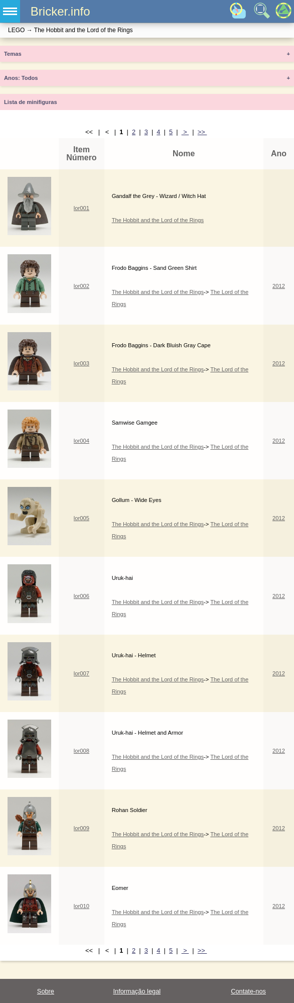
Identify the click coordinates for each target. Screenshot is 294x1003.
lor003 (81, 363)
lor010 (81, 906)
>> (202, 132)
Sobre (45, 991)
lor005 (81, 518)
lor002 (81, 286)
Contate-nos (248, 991)
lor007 (81, 673)
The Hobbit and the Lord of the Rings (158, 220)
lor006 (81, 596)
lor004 (81, 441)
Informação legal (137, 991)
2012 (278, 286)
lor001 (81, 208)
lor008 (81, 751)
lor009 (81, 828)
